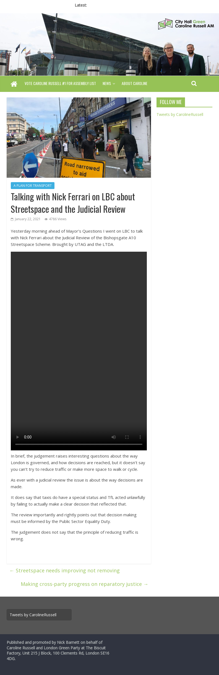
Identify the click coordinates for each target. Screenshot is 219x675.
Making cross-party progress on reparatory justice (84, 584)
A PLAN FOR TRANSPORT (33, 185)
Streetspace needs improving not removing (64, 570)
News (107, 83)
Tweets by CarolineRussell (180, 114)
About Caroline (134, 83)
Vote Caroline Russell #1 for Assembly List (60, 83)
